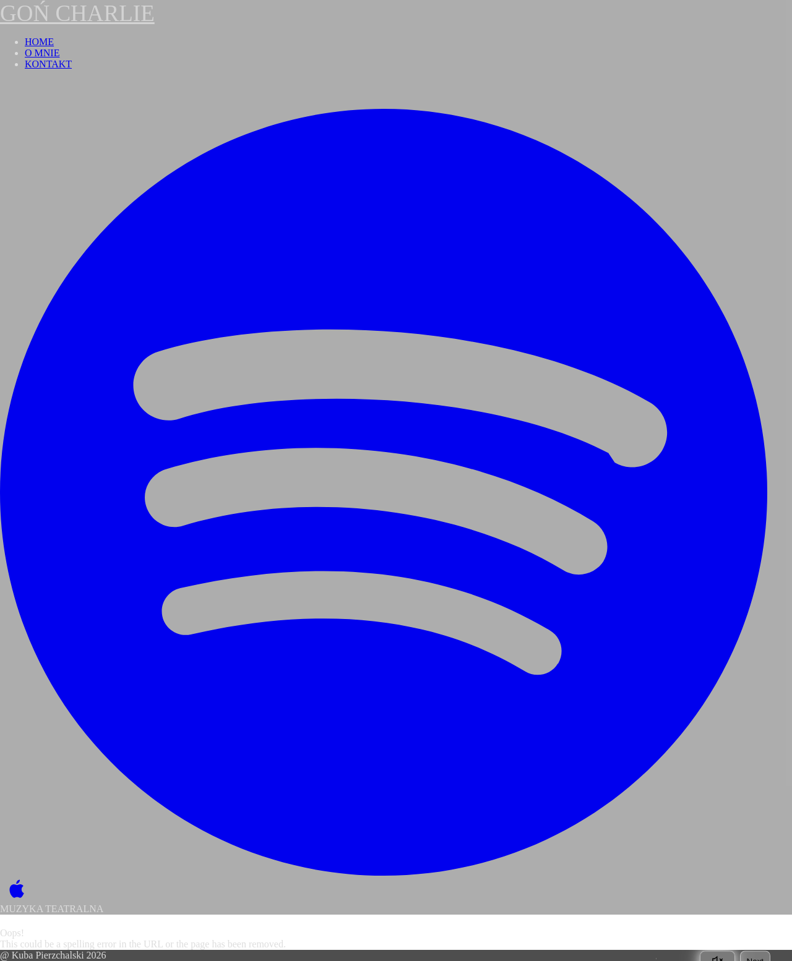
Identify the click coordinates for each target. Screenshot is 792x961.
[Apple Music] (14, 889)
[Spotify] (383, 492)
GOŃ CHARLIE (77, 13)
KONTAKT (48, 64)
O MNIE (42, 53)
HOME (39, 41)
